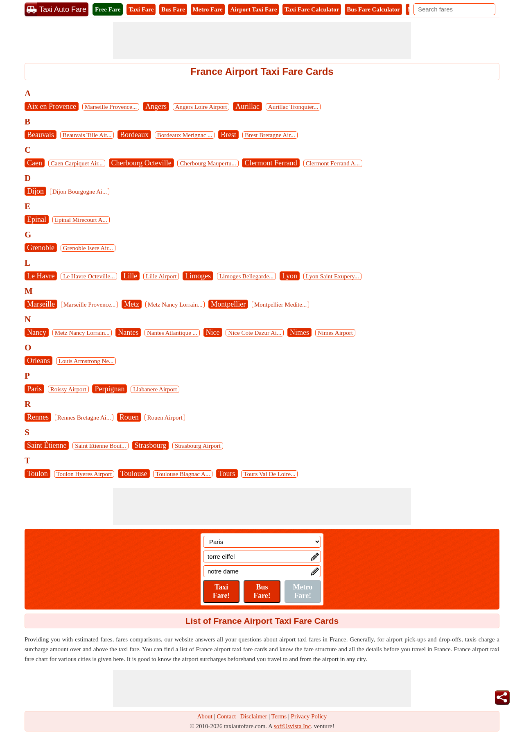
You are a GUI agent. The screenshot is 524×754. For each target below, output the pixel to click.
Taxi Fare (141, 9)
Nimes (299, 332)
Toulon (37, 474)
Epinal (36, 219)
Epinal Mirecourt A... (81, 220)
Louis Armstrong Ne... (86, 361)
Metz (131, 304)
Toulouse (133, 474)
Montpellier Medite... (280, 304)
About (205, 716)
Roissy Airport (68, 389)
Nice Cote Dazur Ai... (254, 333)
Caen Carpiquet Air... (77, 163)
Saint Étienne (46, 445)
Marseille (41, 304)
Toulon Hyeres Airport (84, 474)
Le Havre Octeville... (89, 276)
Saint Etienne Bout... (100, 445)
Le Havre (40, 276)
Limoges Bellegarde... (246, 276)
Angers (156, 106)
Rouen (129, 417)
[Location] (262, 542)
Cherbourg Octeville (141, 163)
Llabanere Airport (155, 389)
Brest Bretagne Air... (270, 135)
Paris (34, 389)
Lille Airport (161, 276)
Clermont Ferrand (270, 163)
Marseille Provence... (111, 107)
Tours (227, 474)
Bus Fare (173, 9)
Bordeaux (134, 135)
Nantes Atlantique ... (172, 333)
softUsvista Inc (292, 726)
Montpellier (228, 304)
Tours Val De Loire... (269, 474)
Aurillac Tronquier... (293, 107)
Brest (228, 135)
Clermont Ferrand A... (333, 163)
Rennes (38, 417)
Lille (130, 276)
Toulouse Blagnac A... (183, 474)
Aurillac (247, 106)
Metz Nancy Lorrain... (175, 304)
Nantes (128, 332)
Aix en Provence (51, 106)
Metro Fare (208, 9)
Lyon (289, 276)
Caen (34, 163)
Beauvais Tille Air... (87, 135)
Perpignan (109, 389)
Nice (213, 332)
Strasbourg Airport (198, 445)
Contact (226, 716)
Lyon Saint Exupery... (332, 276)
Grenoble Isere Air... (88, 248)
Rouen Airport (164, 417)
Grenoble (40, 248)
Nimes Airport (335, 333)
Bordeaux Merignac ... (184, 135)
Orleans (38, 361)
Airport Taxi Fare (253, 9)
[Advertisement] (262, 40)
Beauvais (40, 135)
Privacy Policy (309, 716)
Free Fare (107, 9)
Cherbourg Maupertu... (208, 163)
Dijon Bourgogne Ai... (79, 191)
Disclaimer (253, 716)
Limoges (198, 276)
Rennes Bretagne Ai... (84, 417)
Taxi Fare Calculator (312, 9)
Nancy (36, 332)
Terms (279, 716)
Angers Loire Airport (201, 107)
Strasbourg (151, 445)
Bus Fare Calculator (373, 9)
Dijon (35, 191)
